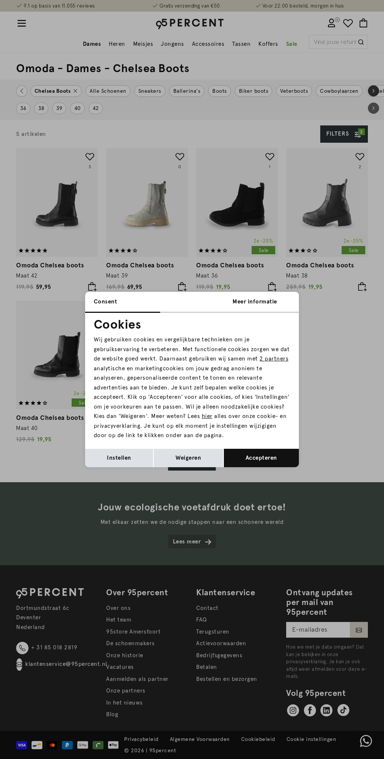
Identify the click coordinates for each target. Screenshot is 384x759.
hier (207, 416)
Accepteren (261, 457)
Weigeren (188, 457)
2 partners (274, 358)
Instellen (119, 457)
